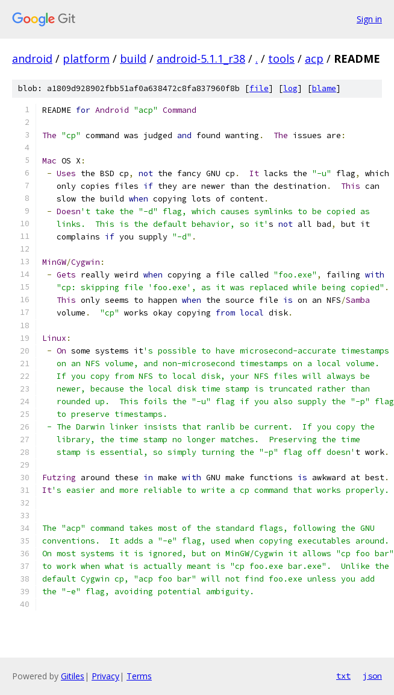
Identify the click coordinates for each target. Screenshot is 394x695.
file (259, 88)
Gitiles (72, 676)
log (290, 88)
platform (86, 58)
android (32, 58)
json (372, 675)
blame (324, 88)
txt (343, 675)
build (133, 58)
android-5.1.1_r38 (201, 58)
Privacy (105, 676)
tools (281, 58)
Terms (139, 676)
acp (314, 58)
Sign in (369, 19)
